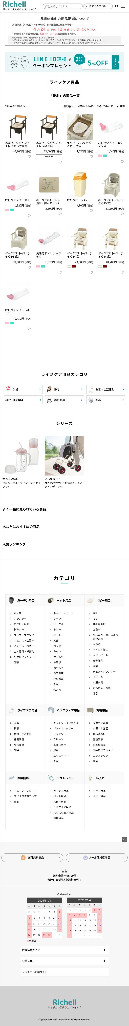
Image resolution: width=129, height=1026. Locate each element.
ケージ (57, 618)
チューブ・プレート (25, 790)
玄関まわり (59, 745)
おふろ (96, 644)
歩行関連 (19, 745)
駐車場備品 (99, 745)
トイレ (57, 651)
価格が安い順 (85, 106)
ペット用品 (64, 600)
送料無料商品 (32, 857)
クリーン (58, 739)
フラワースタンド (24, 635)
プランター (20, 618)
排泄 (16, 728)
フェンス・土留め (24, 640)
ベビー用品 (103, 600)
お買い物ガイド (31, 950)
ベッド (57, 646)
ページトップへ (124, 839)
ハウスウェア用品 (68, 710)
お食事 (96, 629)
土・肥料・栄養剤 (24, 651)
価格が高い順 (105, 106)
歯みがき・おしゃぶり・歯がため (107, 637)
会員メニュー (29, 961)
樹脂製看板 (99, 734)
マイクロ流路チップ (25, 796)
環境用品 (102, 710)
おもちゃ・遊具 (102, 688)
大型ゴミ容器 (100, 723)
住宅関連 (19, 739)
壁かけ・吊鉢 (21, 624)
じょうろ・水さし (24, 646)
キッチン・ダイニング (66, 723)
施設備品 (98, 739)
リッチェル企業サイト (34, 972)
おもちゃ (58, 668)
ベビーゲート (100, 655)
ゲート (57, 635)
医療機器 (23, 778)
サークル (58, 624)
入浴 (16, 723)
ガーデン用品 (25, 600)
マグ (95, 618)
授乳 (95, 613)
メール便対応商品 (96, 857)
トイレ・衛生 (100, 649)
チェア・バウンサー (104, 671)
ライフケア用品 (27, 710)
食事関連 (58, 673)
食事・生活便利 (23, 734)
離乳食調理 (99, 624)
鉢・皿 (18, 613)
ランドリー (59, 734)
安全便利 (98, 660)
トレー (57, 629)
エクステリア (61, 755)
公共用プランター (24, 657)
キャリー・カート (63, 613)
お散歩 (57, 662)
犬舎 (55, 640)
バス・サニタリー (63, 728)
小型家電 (58, 678)
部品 (16, 662)
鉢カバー (19, 629)
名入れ (57, 689)
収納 (95, 666)
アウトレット (65, 778)
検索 (116, 6)
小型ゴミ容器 (100, 728)
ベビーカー (99, 677)
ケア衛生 (58, 657)
